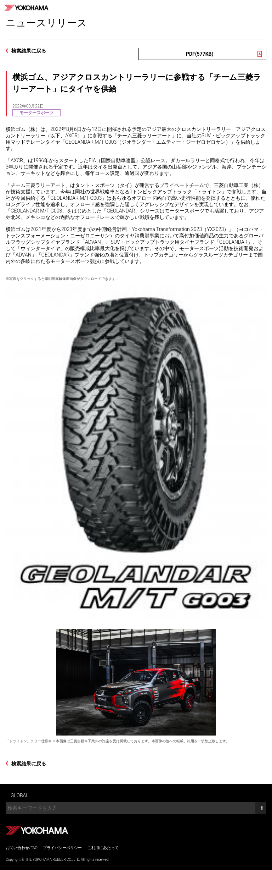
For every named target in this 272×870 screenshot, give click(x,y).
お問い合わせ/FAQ (22, 848)
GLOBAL (20, 795)
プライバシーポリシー (62, 848)
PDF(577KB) (200, 54)
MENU (264, 8)
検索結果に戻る (28, 51)
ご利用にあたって (103, 848)
